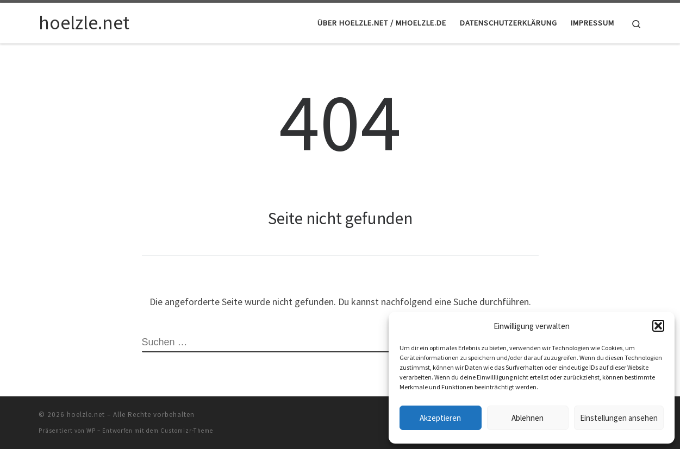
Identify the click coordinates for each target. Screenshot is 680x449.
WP (91, 430)
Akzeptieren (440, 418)
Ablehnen (527, 418)
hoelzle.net (86, 414)
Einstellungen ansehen (619, 418)
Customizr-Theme (186, 430)
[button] (658, 325)
